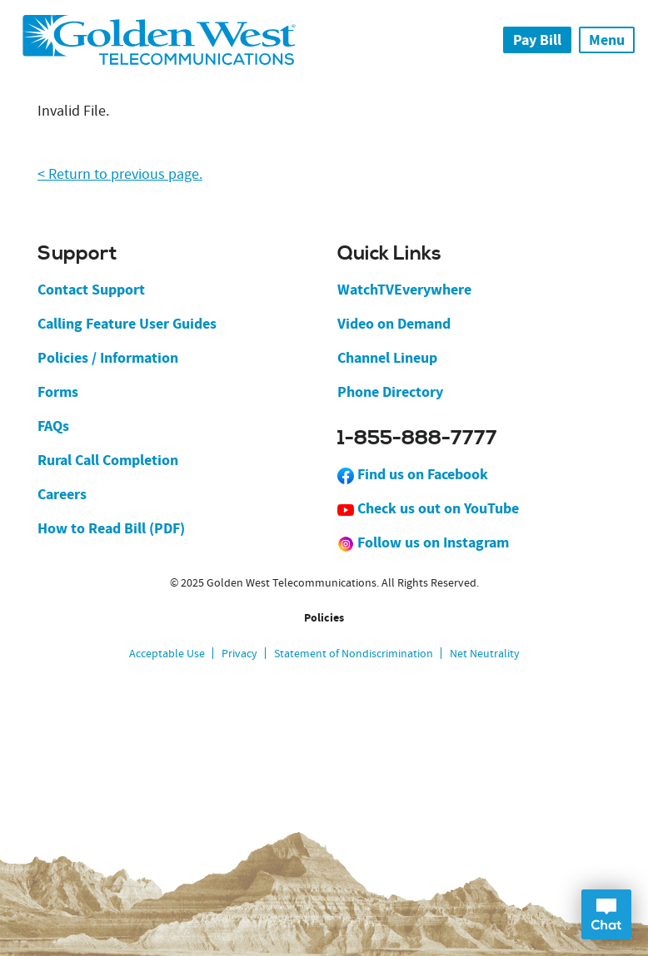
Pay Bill (537, 40)
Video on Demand (394, 324)
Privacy (239, 653)
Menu (607, 40)
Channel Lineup (387, 358)
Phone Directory (390, 392)
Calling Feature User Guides (127, 324)
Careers (62, 494)
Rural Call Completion (107, 460)
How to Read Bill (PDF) (111, 528)
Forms (57, 392)
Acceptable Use (167, 653)
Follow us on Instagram (423, 542)
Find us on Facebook (412, 474)
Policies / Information (107, 358)
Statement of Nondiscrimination (353, 653)
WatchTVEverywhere (404, 290)
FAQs (53, 426)
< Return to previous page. (119, 174)
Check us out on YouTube (428, 508)
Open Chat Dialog (606, 914)
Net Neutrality (485, 653)
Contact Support (91, 290)
